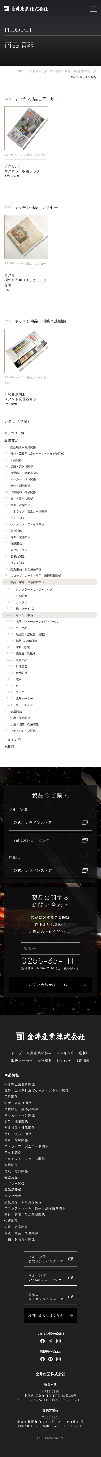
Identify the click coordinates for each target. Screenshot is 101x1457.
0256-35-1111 (49, 961)
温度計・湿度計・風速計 (27, 634)
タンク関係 (14, 563)
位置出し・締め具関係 (21, 473)
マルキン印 (12, 739)
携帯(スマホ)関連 (22, 640)
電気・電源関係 (17, 537)
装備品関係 (14, 556)
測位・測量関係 (17, 485)
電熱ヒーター (20, 698)
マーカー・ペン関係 (20, 479)
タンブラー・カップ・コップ (29, 589)
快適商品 (13, 711)
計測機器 (17, 666)
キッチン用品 (20, 615)
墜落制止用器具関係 (20, 447)
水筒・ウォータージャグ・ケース (32, 621)
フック (15, 692)
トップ (16, 1053)
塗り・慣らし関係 (18, 498)
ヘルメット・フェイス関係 (24, 524)
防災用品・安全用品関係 (22, 569)
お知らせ (63, 1061)
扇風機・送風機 (21, 653)
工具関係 (13, 460)
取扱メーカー (22, 1061)
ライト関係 (14, 518)
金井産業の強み (39, 1053)
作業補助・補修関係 (20, 492)
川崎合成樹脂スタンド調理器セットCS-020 (22, 399)
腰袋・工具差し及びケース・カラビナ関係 (34, 453)
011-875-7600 (38, 1426)
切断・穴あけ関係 (18, 466)
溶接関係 (13, 530)
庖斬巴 (9, 746)
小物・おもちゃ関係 (20, 730)
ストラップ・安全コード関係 (25, 511)
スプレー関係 (15, 550)
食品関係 (17, 673)
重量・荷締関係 (17, 505)
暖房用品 (17, 660)
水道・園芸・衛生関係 (21, 724)
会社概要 (44, 1061)
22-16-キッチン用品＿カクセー (25, 263)
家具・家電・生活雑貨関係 (24, 582)
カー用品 (17, 628)
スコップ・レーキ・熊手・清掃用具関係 (32, 575)
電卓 (14, 679)
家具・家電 (18, 647)
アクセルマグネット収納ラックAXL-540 (22, 171)
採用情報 (82, 1061)
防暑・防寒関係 (17, 718)
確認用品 (13, 543)
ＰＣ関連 (17, 596)
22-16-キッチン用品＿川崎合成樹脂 (25, 379)
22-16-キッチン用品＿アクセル (25, 154)
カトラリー (18, 602)
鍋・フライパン (21, 608)
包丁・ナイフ (20, 705)
